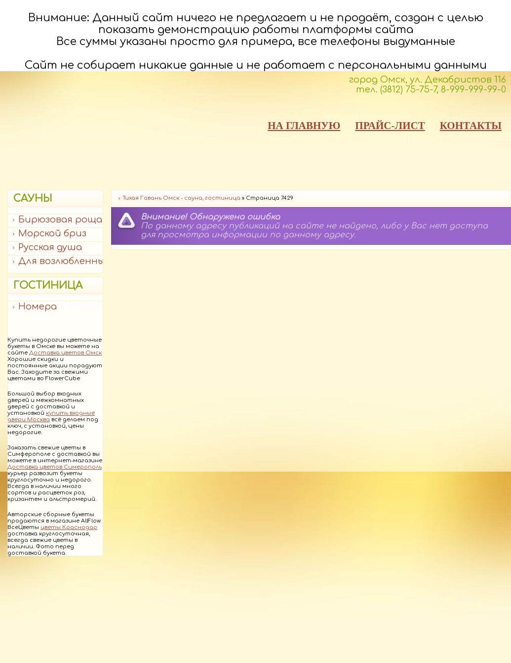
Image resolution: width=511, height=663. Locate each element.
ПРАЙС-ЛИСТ (390, 126)
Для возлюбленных (63, 261)
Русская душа (50, 247)
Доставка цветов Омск (65, 353)
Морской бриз (52, 233)
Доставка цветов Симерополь (54, 467)
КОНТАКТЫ (471, 126)
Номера (37, 306)
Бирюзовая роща (60, 219)
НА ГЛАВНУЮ (304, 126)
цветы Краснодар (68, 527)
